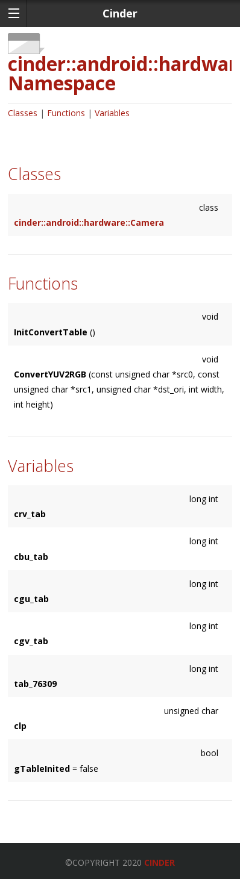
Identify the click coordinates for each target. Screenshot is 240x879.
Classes (22, 113)
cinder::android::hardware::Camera (89, 222)
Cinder (159, 862)
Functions (66, 113)
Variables (112, 113)
